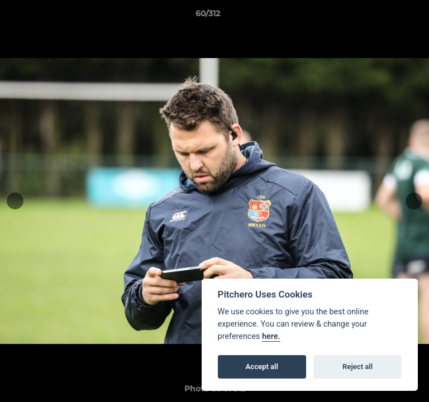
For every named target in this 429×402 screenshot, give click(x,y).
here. (271, 336)
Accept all (262, 366)
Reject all (357, 366)
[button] (388, 16)
